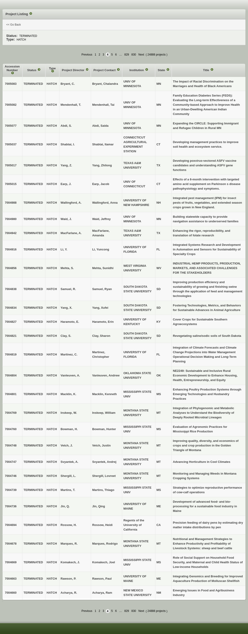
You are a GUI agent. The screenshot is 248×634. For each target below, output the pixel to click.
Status (32, 70)
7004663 (11, 578)
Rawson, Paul (102, 578)
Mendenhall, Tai (103, 104)
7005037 (11, 144)
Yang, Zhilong (102, 165)
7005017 (11, 165)
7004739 (11, 490)
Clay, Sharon (101, 336)
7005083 (11, 83)
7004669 (11, 562)
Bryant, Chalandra (105, 83)
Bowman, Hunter (104, 429)
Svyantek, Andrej (104, 462)
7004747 (11, 462)
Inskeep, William (103, 412)
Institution (137, 70)
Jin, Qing (98, 506)
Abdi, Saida (100, 125)
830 (133, 54)
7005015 (11, 184)
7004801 (11, 394)
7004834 (11, 307)
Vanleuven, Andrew (106, 375)
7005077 (11, 125)
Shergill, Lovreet (104, 476)
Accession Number (12, 68)
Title (206, 70)
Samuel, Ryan (102, 289)
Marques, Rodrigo (105, 543)
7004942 (11, 233)
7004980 (11, 219)
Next (141, 54)
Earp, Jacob (100, 184)
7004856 (11, 268)
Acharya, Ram (102, 592)
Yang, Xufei (100, 307)
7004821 (11, 336)
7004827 (11, 321)
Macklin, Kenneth (104, 394)
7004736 (11, 506)
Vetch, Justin (101, 445)
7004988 (11, 202)
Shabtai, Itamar (103, 144)
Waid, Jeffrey (101, 219)
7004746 (11, 476)
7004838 (11, 289)
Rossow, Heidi (102, 525)
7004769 (11, 412)
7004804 (11, 375)
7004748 (11, 445)
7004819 (11, 354)
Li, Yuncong (100, 249)
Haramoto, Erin (103, 321)
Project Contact (104, 70)
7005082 (11, 104)
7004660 (11, 592)
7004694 (11, 525)
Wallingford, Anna (105, 202)
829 (126, 54)
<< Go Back (13, 24)
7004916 (11, 249)
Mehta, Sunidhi (102, 268)
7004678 (11, 543)
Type (52, 68)
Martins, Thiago (103, 490)
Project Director (73, 70)
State (162, 70)
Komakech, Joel (103, 562)
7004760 (11, 429)
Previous (86, 54)
